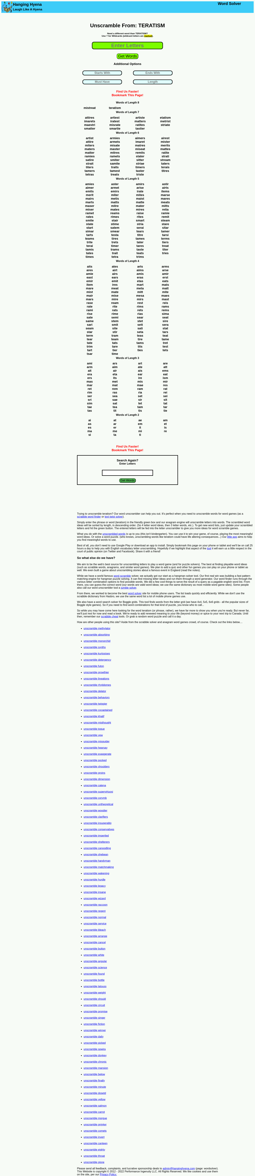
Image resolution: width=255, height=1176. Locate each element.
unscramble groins (94, 772)
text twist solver (114, 516)
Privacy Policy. (108, 1174)
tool (209, 548)
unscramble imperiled (96, 835)
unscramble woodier (95, 810)
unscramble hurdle (94, 879)
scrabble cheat (109, 616)
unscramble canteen (95, 1143)
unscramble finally (94, 1080)
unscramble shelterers (97, 842)
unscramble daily (93, 1036)
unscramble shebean (96, 854)
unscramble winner (95, 1030)
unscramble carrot (94, 1112)
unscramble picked (95, 1042)
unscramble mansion (96, 1068)
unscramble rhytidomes (97, 685)
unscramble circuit (94, 1005)
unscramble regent (95, 911)
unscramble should (95, 999)
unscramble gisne (94, 1162)
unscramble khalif (94, 716)
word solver (135, 593)
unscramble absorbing (97, 634)
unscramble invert (94, 1137)
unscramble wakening (96, 873)
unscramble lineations (96, 678)
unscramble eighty (94, 1149)
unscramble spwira (95, 1049)
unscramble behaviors (97, 697)
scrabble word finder (89, 516)
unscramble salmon (95, 1105)
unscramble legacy (95, 885)
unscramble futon (94, 666)
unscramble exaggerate (97, 754)
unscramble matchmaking (99, 867)
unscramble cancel (95, 942)
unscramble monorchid (97, 641)
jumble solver (128, 587)
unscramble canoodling (97, 848)
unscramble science (95, 967)
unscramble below (94, 1074)
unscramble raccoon (95, 904)
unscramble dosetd (95, 1093)
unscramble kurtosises (97, 653)
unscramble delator (95, 691)
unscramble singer (94, 1017)
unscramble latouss (95, 986)
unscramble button (94, 948)
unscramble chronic (95, 1061)
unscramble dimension (97, 779)
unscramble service (95, 923)
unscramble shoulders (97, 766)
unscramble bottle (94, 980)
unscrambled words (113, 533)
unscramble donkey (95, 1055)
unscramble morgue (95, 1118)
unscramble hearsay (95, 747)
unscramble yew (93, 735)
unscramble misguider (97, 741)
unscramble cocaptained (98, 710)
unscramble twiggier (95, 703)
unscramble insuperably (98, 823)
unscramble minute (95, 1086)
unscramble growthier (96, 672)
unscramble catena (95, 785)
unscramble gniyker (95, 1124)
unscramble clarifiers (96, 816)
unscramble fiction (94, 1024)
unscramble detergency (97, 659)
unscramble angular (95, 961)
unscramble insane (95, 892)
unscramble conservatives (99, 829)
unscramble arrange (95, 936)
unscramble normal (95, 917)
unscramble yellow (94, 1099)
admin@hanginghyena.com (179, 1168)
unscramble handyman (97, 860)
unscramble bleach (95, 929)
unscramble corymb (95, 798)
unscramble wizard (95, 898)
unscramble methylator (97, 628)
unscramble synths (95, 647)
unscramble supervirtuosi (98, 791)
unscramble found (94, 973)
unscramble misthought (97, 722)
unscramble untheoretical (98, 804)
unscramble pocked (95, 760)
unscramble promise (95, 1011)
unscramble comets (95, 1130)
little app (232, 536)
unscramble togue (94, 728)
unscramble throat (94, 1156)
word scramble (122, 575)
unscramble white (94, 955)
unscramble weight (95, 992)
